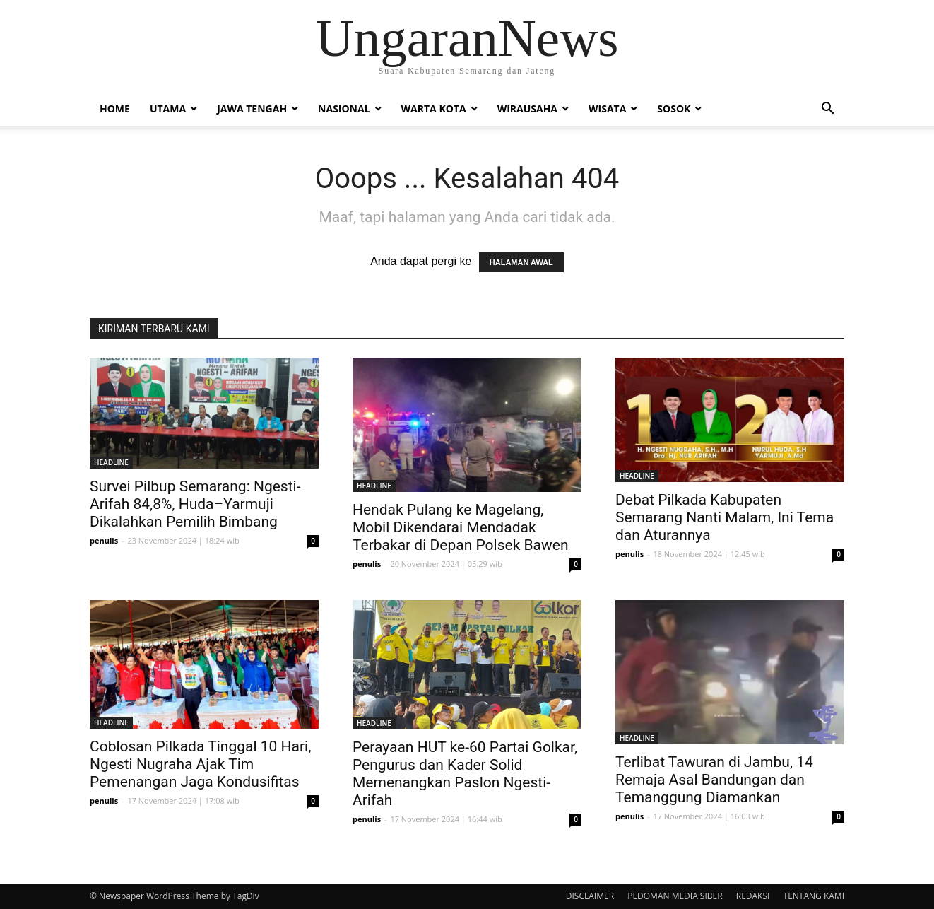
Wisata (607, 108)
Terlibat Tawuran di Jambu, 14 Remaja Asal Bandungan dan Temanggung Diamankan (714, 779)
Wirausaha (527, 108)
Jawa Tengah (252, 108)
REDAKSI (753, 896)
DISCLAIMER (590, 896)
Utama (168, 108)
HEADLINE (111, 462)
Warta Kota (433, 108)
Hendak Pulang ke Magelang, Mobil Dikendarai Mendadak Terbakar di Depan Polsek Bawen (461, 527)
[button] (827, 109)
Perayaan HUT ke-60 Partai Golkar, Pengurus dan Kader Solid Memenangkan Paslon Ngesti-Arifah (465, 774)
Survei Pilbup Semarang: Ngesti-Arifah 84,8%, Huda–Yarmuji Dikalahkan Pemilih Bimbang (195, 504)
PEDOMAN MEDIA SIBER (674, 896)
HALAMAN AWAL (521, 262)
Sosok (673, 108)
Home (115, 108)
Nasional (344, 108)
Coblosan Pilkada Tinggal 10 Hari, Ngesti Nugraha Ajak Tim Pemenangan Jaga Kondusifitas (200, 764)
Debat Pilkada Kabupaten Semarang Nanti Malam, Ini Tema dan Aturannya (724, 517)
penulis (104, 540)
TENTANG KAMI (814, 896)
